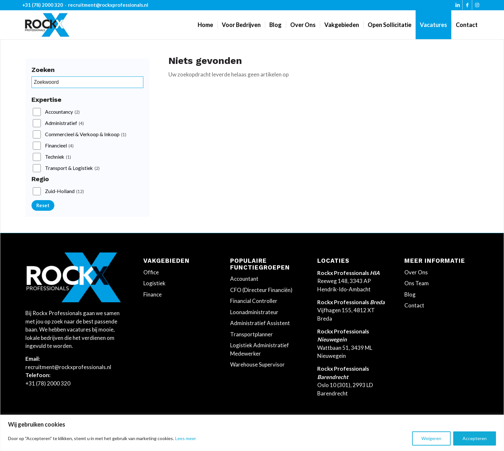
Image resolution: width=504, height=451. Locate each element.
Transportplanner (251, 334)
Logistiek (154, 283)
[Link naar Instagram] (477, 6)
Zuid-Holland (64, 191)
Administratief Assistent (260, 323)
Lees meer (185, 438)
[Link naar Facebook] (467, 6)
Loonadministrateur (254, 312)
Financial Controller (253, 300)
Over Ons (416, 272)
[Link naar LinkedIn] (457, 6)
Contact (414, 305)
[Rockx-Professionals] (47, 24)
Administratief (64, 123)
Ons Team (416, 283)
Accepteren (475, 438)
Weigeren (431, 438)
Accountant (244, 278)
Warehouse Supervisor (257, 364)
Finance (152, 294)
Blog (410, 294)
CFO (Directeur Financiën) (261, 290)
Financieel (59, 145)
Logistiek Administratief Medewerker (259, 349)
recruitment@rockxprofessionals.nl (108, 5)
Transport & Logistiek (72, 168)
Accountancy (62, 112)
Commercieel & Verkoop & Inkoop (85, 134)
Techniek (58, 157)
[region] (252, 433)
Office (151, 272)
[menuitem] (205, 24)
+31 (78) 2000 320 (42, 5)
